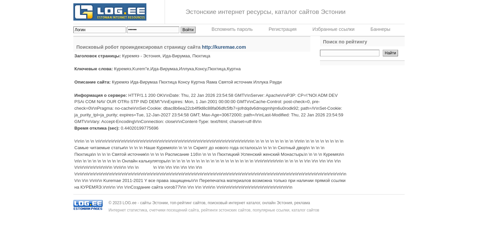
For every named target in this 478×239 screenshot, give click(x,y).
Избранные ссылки (333, 29)
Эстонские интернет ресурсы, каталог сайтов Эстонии (266, 11)
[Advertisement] (361, 109)
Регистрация (282, 29)
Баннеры (380, 29)
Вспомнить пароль (232, 29)
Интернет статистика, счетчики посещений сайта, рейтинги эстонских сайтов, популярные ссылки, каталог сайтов (214, 210)
